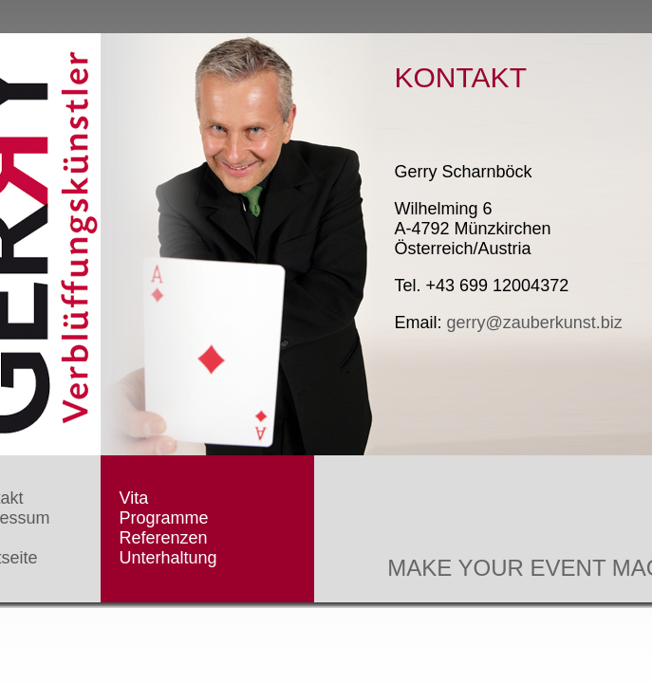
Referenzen (164, 537)
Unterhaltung (168, 557)
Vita (134, 498)
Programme (164, 517)
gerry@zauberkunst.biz (535, 322)
